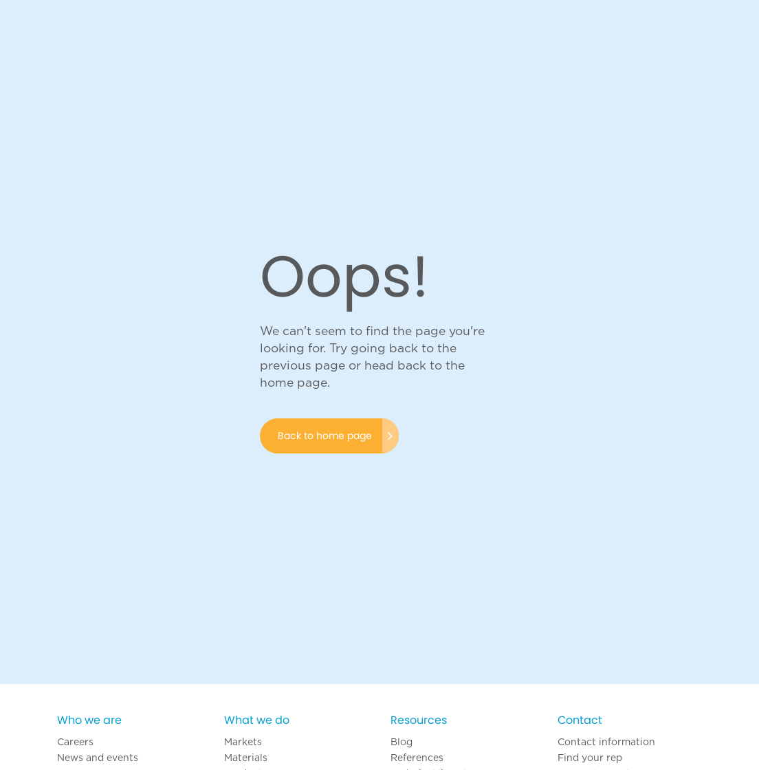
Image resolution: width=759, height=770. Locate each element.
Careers (75, 741)
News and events (97, 757)
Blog (401, 741)
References (416, 757)
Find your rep (590, 757)
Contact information (606, 741)
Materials (245, 757)
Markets (243, 741)
